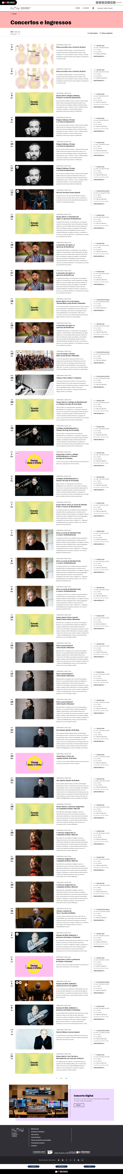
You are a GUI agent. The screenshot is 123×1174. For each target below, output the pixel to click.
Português (100, 8)
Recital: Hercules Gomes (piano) (68, 193)
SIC (89, 1166)
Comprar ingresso (99, 56)
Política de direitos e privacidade (41, 1140)
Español (110, 8)
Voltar (13, 13)
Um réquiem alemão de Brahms (67, 730)
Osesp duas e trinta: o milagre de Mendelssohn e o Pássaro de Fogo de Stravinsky (67, 456)
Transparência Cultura (37, 1143)
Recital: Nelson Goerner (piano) (68, 1032)
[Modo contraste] (93, 8)
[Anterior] (57, 1078)
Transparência (61, 1166)
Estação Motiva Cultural (103, 191)
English (105, 8)
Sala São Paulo (100, 45)
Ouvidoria (34, 1145)
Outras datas (93, 33)
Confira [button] (79, 1105)
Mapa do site (35, 1129)
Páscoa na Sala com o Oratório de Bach (70, 47)
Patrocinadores (35, 1137)
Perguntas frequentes (37, 1131)
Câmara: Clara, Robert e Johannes (68, 378)
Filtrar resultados (106, 33)
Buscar (85, 8)
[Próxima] (66, 1078)
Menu (77, 8)
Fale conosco (35, 1134)
